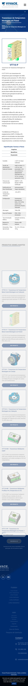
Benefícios (14, 152)
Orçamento (14, 155)
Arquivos (14, 149)
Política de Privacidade (18, 681)
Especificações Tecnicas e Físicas (14, 146)
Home (3, 25)
